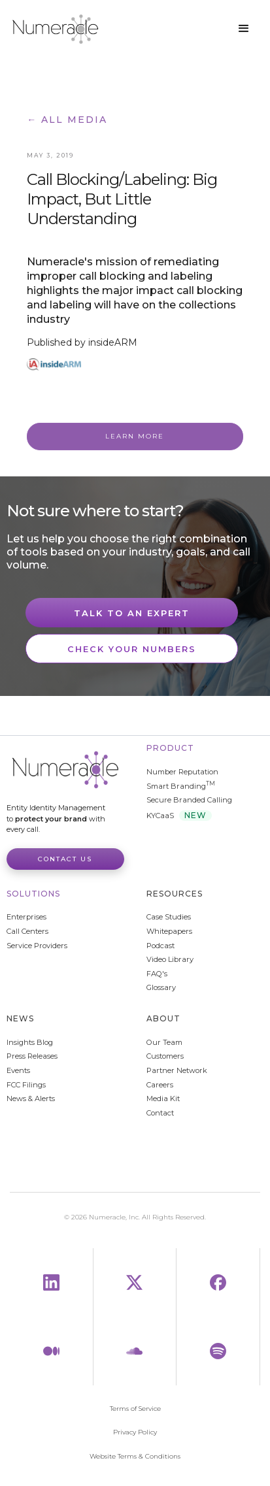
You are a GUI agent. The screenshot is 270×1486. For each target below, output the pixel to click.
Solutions (33, 894)
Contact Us (65, 859)
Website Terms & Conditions (135, 1457)
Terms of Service (135, 1409)
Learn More (134, 436)
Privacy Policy (135, 1432)
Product (170, 748)
